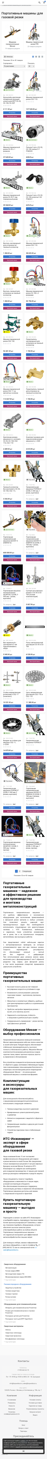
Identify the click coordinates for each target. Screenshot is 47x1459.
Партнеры (23, 1431)
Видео (35, 1415)
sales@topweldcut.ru (10, 1255)
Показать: (31, 68)
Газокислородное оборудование (17, 1289)
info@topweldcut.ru (16, 1383)
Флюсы (8, 1335)
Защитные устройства (13, 1293)
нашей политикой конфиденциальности (29, 1447)
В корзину (12, 117)
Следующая (27, 876)
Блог (23, 1425)
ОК (23, 1451)
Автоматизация (10, 1273)
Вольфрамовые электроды (15, 1344)
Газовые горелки (11, 1299)
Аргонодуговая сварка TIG (14, 1279)
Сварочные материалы (13, 1331)
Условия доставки (35, 1403)
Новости (12, 1406)
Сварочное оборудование (15, 1269)
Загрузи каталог (35, 1412)
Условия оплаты (35, 1400)
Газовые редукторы (12, 1296)
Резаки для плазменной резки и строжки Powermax (20, 1317)
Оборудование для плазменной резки (20, 1309)
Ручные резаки (10, 1302)
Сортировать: (8, 68)
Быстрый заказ (12, 121)
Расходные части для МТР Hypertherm (19, 1324)
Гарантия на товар (35, 1406)
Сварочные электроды (13, 1338)
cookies (22, 1441)
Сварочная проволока (13, 1341)
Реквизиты (12, 1403)
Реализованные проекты (35, 1409)
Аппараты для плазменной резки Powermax (20, 1313)
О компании (12, 1400)
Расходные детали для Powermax (17, 1321)
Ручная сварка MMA (12, 1276)
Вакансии (11, 1409)
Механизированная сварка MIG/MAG (18, 1282)
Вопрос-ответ (23, 1428)
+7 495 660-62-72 (23, 1370)
